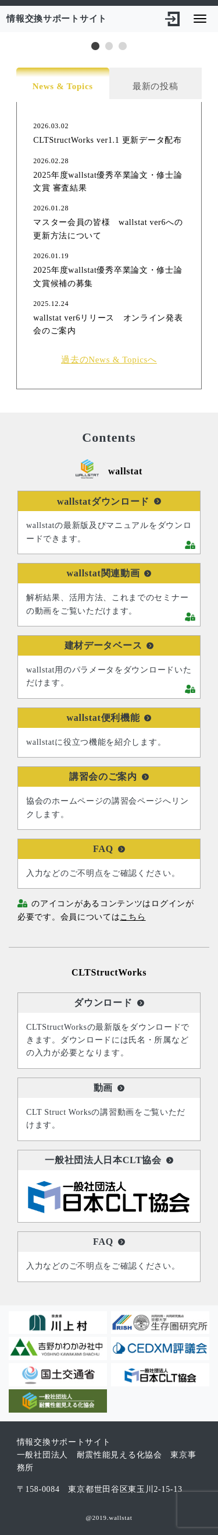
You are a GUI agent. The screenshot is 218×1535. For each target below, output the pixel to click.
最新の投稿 (155, 86)
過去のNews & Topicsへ (109, 359)
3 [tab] (123, 46)
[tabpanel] (109, 32)
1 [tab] (95, 46)
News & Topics (63, 86)
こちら (132, 917)
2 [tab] (109, 46)
